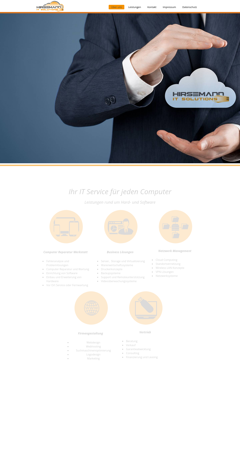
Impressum (169, 7)
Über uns (116, 7)
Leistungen (134, 7)
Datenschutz (189, 7)
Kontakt (151, 7)
